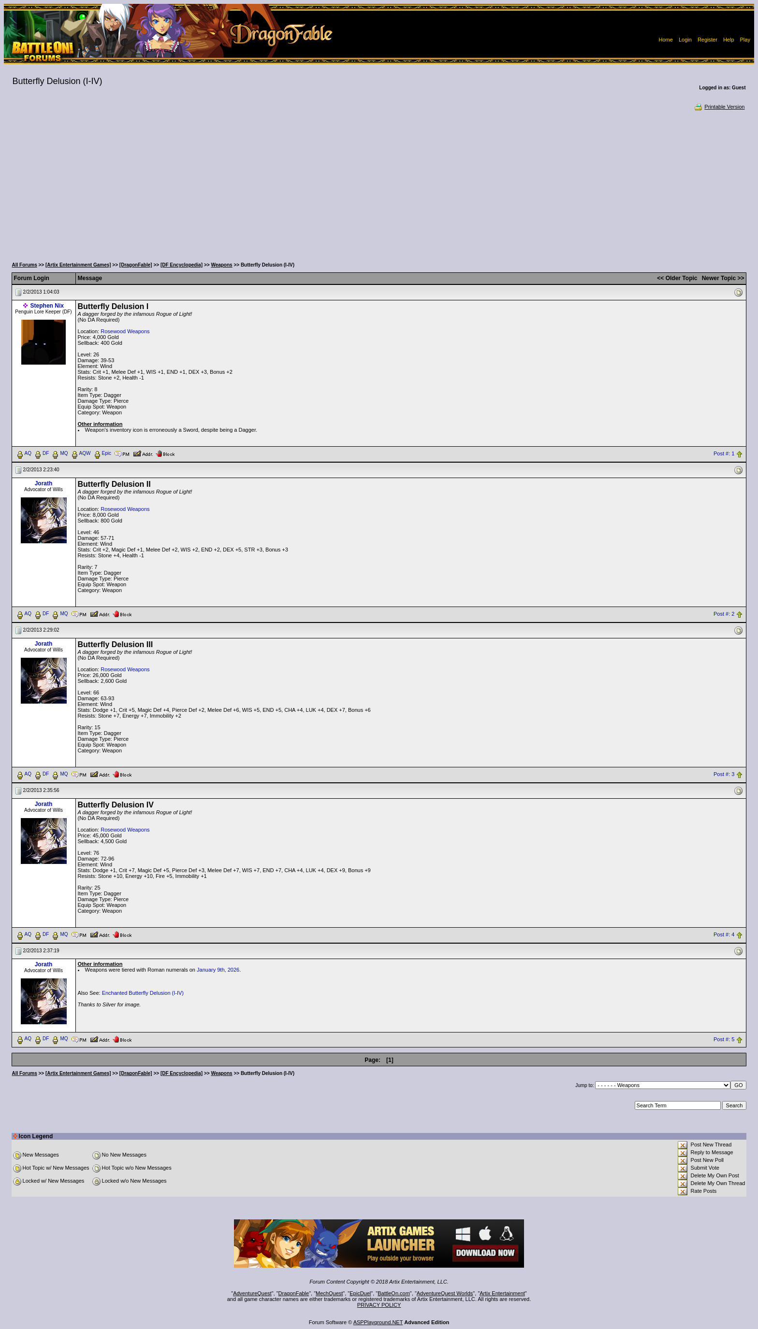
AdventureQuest (252, 1293)
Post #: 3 (724, 774)
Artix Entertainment (502, 1293)
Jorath (44, 483)
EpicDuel (360, 1293)
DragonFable (293, 1293)
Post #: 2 (724, 614)
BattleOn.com (394, 1293)
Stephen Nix (47, 305)
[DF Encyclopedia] (181, 265)
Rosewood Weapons (125, 331)
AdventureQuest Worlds (445, 1293)
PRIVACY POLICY (379, 1305)
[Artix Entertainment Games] (78, 265)
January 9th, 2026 (218, 970)
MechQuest (329, 1293)
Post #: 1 (724, 453)
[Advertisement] (379, 183)
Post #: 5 (724, 1039)
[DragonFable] (135, 265)
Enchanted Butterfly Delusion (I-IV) (143, 993)
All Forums (24, 265)
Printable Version (719, 107)
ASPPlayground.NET (378, 1322)
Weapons (221, 265)
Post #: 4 (724, 934)
